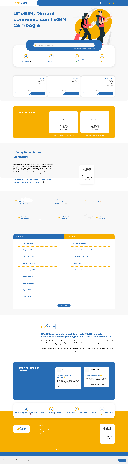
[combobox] (64, 45)
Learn (22, 93)
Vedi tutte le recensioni (103, 393)
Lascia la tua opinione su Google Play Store (63, 135)
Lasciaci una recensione (90, 393)
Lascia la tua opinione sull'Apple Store (95, 135)
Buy (38, 93)
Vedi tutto (64, 305)
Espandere (78, 352)
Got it (122, 460)
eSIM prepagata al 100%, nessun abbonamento (83, 48)
